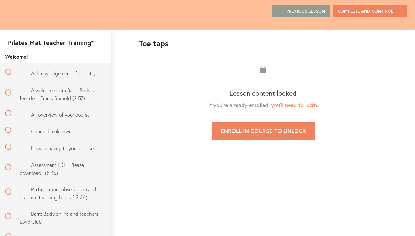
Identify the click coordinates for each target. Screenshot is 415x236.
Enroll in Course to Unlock (263, 131)
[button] (11, 15)
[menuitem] (99, 15)
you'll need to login (294, 105)
